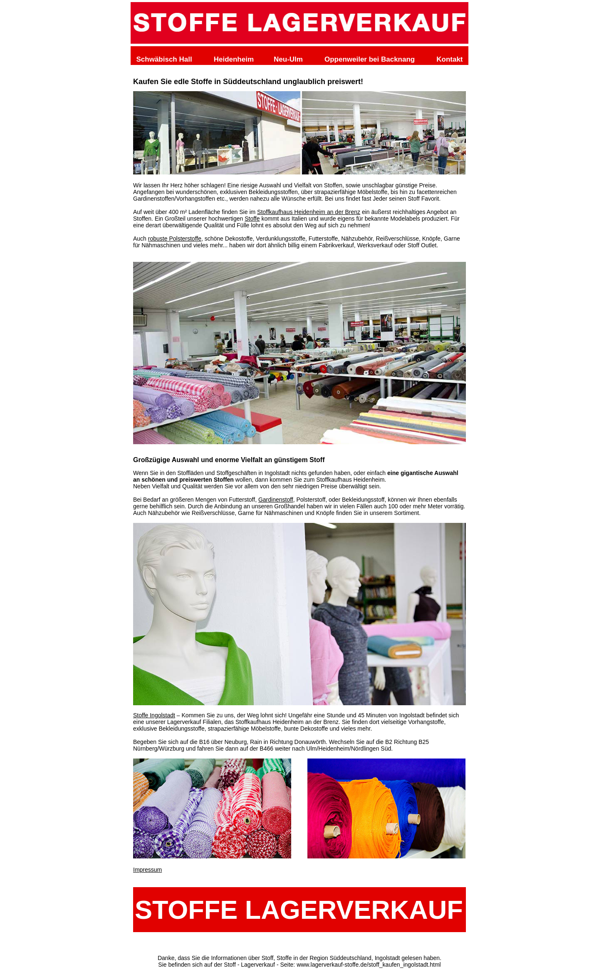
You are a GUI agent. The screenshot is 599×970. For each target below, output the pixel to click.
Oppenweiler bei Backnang (369, 59)
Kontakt (449, 59)
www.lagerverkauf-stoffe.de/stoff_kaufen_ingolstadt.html (369, 964)
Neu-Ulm (288, 59)
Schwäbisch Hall (164, 59)
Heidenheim (234, 59)
